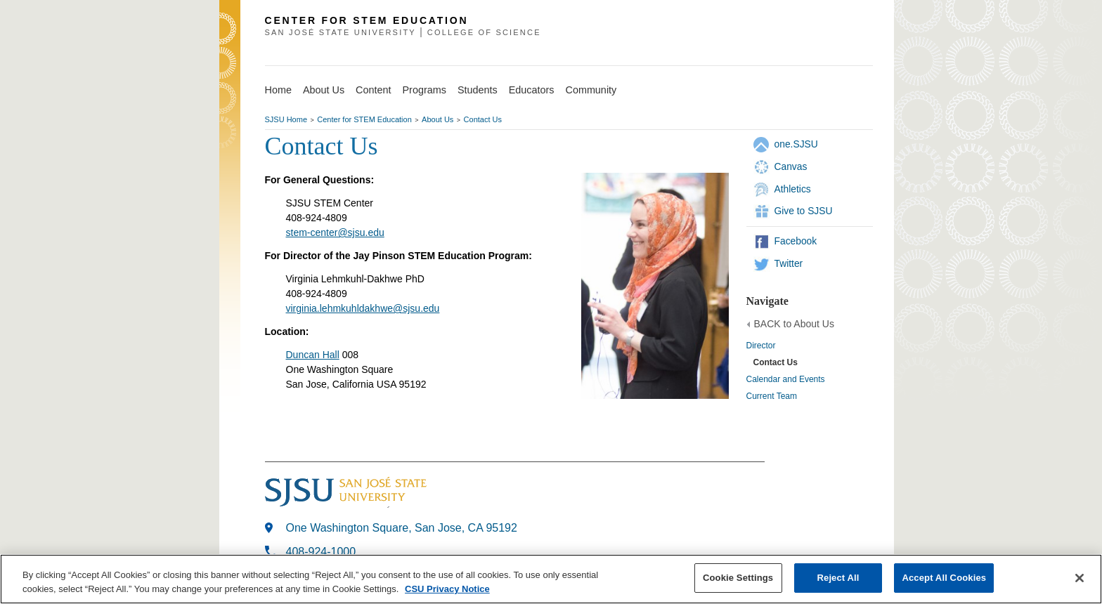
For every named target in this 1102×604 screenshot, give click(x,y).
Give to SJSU (803, 210)
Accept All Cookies (944, 577)
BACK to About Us (794, 323)
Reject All (838, 577)
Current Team (771, 396)
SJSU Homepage (229, 47)
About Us (323, 90)
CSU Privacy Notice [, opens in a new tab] (447, 589)
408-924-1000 (321, 552)
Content (373, 90)
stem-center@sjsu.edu (335, 232)
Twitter (788, 263)
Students (478, 90)
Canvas (791, 166)
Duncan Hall (312, 354)
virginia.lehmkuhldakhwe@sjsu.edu (363, 308)
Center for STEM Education (364, 119)
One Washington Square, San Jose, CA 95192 (401, 528)
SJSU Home (286, 119)
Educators (532, 90)
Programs (424, 90)
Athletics (792, 189)
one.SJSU (796, 144)
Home (278, 90)
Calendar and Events (785, 379)
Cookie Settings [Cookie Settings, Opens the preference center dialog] (738, 577)
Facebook (795, 241)
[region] (551, 579)
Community (591, 90)
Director (761, 345)
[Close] (1079, 578)
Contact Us (483, 119)
